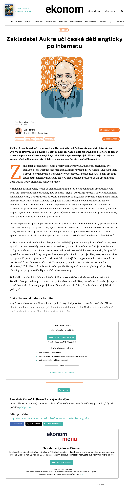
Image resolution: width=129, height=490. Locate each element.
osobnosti (19, 139)
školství (40, 139)
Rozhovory (38, 22)
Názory (19, 22)
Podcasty (63, 22)
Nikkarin (23, 124)
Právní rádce (90, 22)
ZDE (82, 474)
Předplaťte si (94, 11)
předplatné (25, 407)
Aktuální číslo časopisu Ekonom (18, 10)
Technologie (51, 22)
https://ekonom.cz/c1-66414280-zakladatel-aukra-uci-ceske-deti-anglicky (49, 418)
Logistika (103, 22)
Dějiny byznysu (76, 22)
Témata (28, 22)
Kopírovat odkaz (54, 424)
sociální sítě (49, 139)
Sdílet (65, 390)
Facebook (18, 424)
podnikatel (30, 139)
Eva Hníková (29, 130)
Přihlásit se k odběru (61, 463)
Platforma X (35, 424)
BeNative (120, 22)
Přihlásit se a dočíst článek (61, 372)
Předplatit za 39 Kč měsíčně (61, 337)
